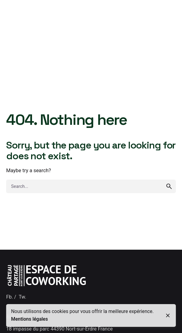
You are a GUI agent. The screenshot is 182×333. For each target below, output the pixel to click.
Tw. (22, 297)
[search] (169, 186)
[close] (168, 315)
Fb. (9, 297)
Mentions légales (29, 319)
